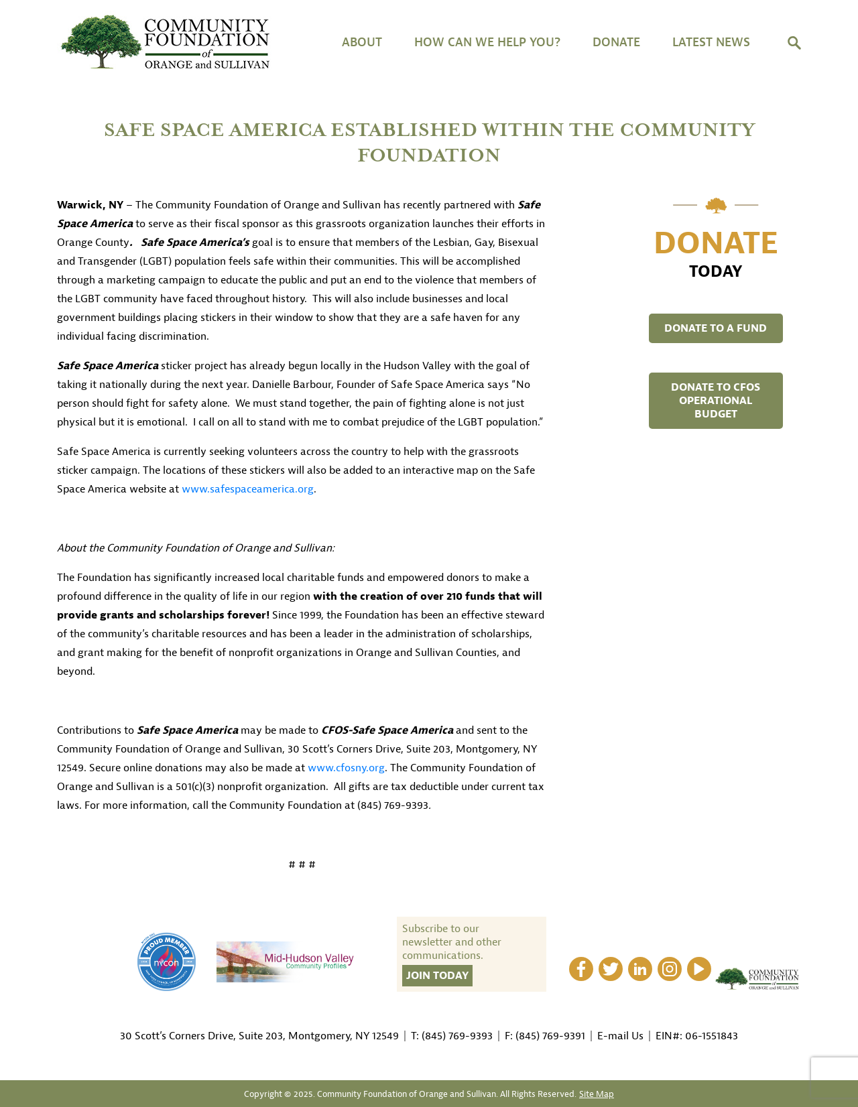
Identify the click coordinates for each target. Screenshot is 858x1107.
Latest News (711, 42)
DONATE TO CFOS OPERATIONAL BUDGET (715, 401)
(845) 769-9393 (457, 1036)
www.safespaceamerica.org (248, 489)
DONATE (616, 42)
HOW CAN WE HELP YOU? (487, 42)
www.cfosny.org (346, 768)
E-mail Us (620, 1036)
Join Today (437, 975)
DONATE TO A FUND (715, 328)
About (362, 42)
